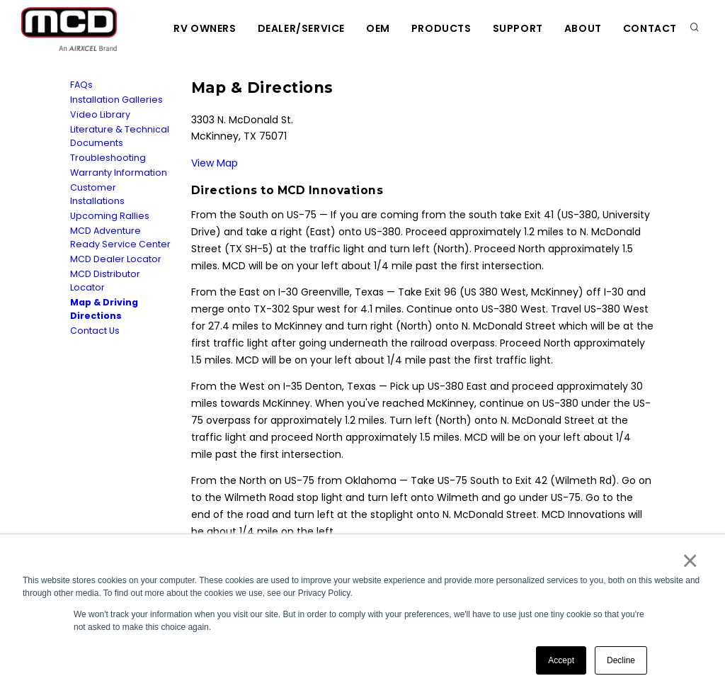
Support (518, 28)
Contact (650, 28)
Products (441, 28)
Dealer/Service (301, 28)
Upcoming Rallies (109, 216)
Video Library (100, 114)
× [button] (689, 560)
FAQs (81, 85)
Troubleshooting (108, 158)
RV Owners (204, 28)
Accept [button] (561, 660)
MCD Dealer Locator (115, 259)
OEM (378, 28)
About (583, 28)
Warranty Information (118, 173)
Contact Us (95, 331)
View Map (214, 163)
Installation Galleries (116, 100)
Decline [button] (621, 660)
